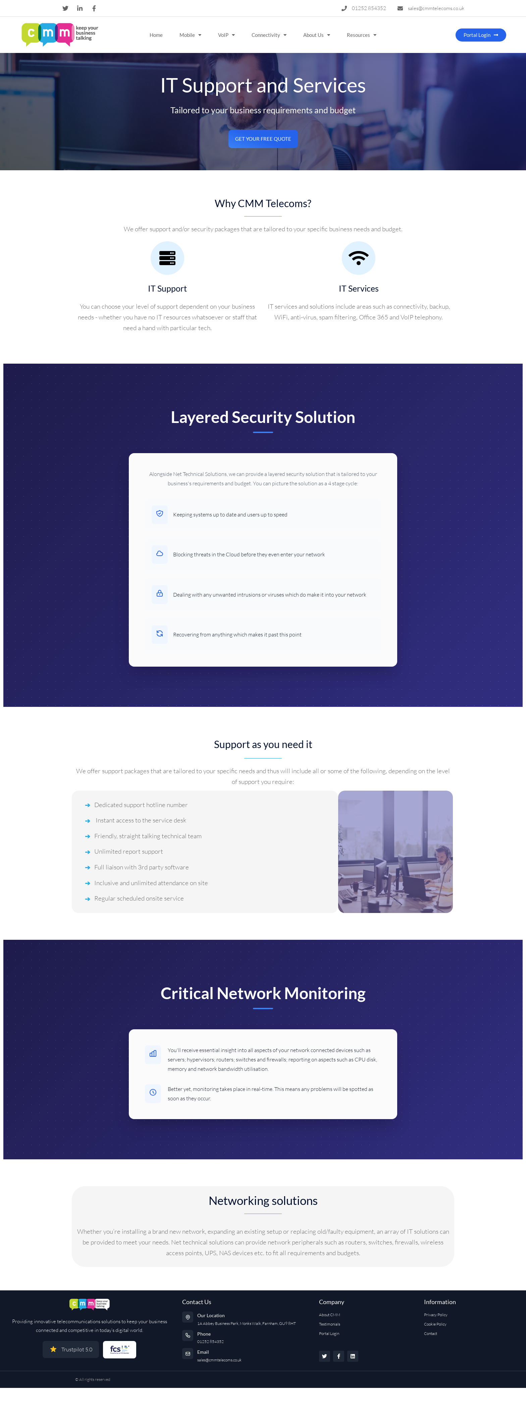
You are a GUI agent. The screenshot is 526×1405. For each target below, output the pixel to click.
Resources (361, 35)
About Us (316, 35)
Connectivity (269, 35)
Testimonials (329, 1324)
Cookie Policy (435, 1324)
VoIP (226, 35)
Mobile (190, 35)
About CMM (329, 1314)
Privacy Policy (436, 1314)
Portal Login (329, 1333)
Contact (430, 1333)
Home (156, 35)
